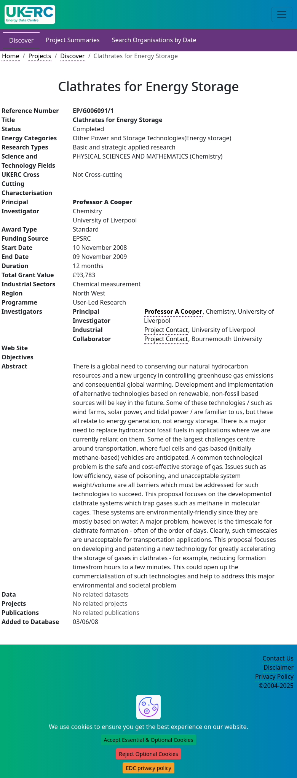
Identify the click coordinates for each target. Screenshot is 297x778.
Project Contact (166, 329)
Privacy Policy (274, 676)
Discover (21, 40)
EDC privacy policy (148, 768)
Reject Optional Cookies (148, 753)
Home (10, 56)
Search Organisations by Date (154, 40)
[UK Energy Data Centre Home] (30, 14)
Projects (39, 56)
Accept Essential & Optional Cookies (148, 739)
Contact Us (278, 658)
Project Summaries (72, 40)
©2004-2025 (276, 685)
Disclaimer (278, 667)
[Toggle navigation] (281, 14)
